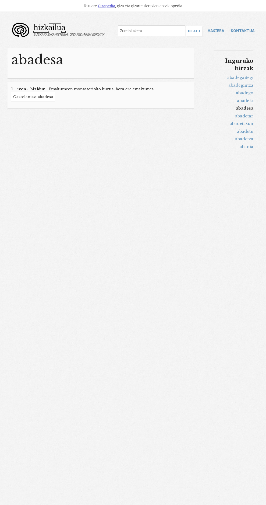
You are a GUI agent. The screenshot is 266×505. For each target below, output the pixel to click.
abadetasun (241, 123)
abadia (246, 146)
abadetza (244, 139)
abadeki (245, 100)
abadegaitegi (240, 77)
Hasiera (216, 30)
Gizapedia (106, 6)
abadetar (244, 116)
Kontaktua (243, 30)
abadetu (245, 131)
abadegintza (240, 85)
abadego (244, 92)
